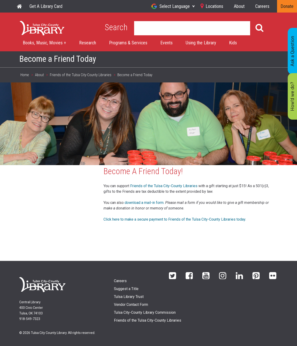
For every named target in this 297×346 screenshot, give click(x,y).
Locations (214, 6)
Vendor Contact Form (131, 304)
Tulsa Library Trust (129, 296)
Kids (233, 43)
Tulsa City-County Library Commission (145, 312)
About (239, 6)
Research (87, 43)
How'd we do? (292, 96)
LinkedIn (239, 275)
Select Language (174, 6)
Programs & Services (128, 43)
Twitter (172, 275)
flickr (272, 275)
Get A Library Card (45, 6)
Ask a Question (292, 51)
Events (166, 43)
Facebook (189, 275)
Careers (262, 6)
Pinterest (256, 275)
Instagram (222, 275)
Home (20, 6)
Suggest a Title (126, 289)
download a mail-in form (144, 202)
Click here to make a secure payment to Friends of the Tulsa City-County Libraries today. (174, 219)
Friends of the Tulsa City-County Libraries (80, 75)
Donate (287, 6)
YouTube (206, 275)
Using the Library (201, 43)
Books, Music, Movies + (44, 43)
